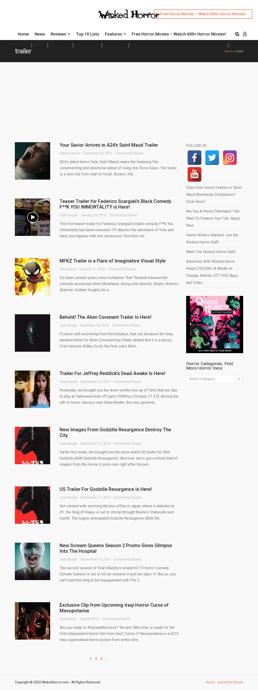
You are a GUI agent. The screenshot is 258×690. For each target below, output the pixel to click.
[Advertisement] (129, 97)
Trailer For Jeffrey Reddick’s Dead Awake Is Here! (112, 373)
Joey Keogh (68, 325)
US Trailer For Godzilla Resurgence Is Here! (106, 489)
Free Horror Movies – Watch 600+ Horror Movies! (203, 14)
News (40, 34)
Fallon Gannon (70, 153)
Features (113, 34)
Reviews (58, 34)
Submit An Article (230, 682)
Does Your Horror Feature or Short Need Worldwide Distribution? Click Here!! (214, 194)
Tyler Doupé (69, 215)
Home (23, 34)
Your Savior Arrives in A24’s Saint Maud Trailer (109, 145)
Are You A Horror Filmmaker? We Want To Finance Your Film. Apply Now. (213, 218)
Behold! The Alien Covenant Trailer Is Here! (106, 317)
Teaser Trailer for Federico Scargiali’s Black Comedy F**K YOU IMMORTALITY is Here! (115, 204)
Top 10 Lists (87, 34)
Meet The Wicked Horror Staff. (211, 252)
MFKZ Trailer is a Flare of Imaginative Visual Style (113, 261)
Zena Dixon (68, 269)
